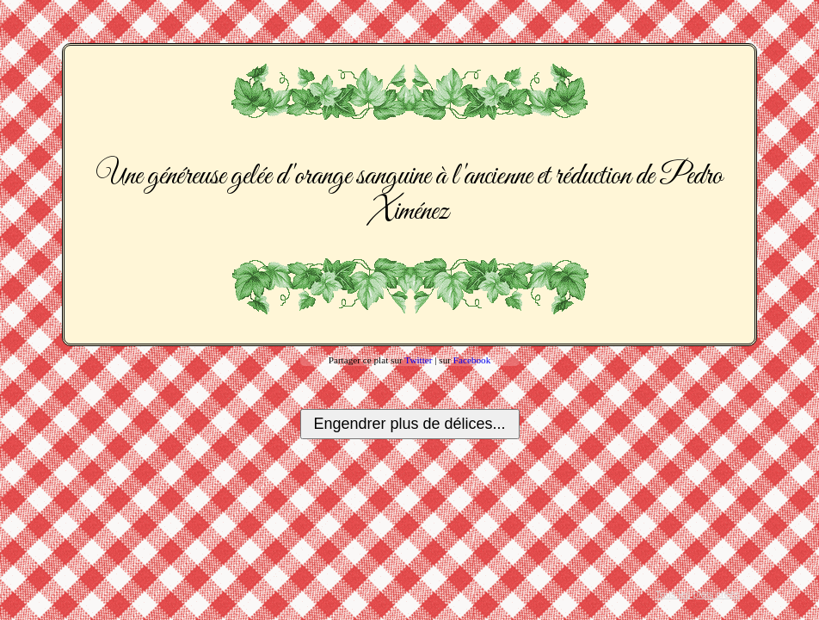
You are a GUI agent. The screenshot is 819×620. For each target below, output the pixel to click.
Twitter (418, 360)
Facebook (472, 360)
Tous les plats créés (698, 594)
